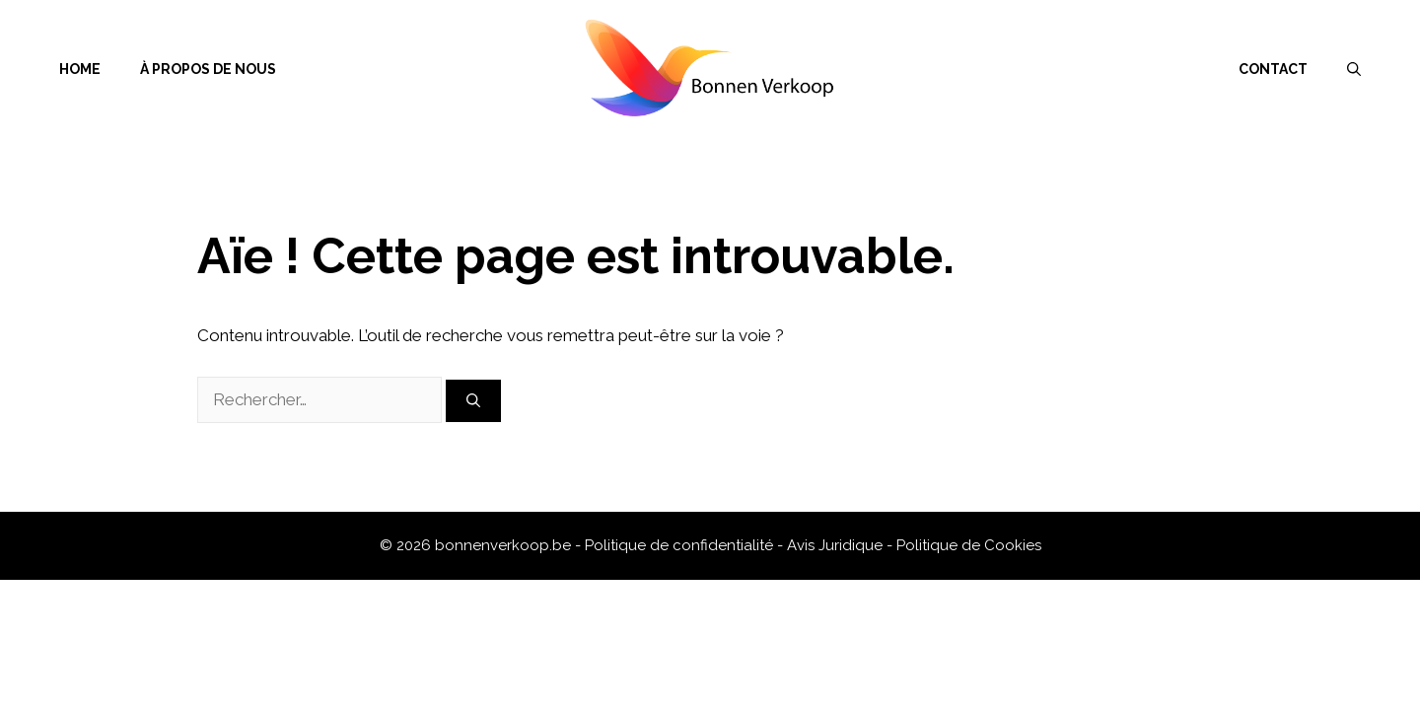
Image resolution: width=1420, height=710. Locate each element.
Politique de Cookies (968, 545)
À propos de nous (208, 69)
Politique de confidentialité (681, 545)
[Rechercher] (473, 401)
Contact (1273, 69)
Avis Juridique (837, 545)
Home (80, 69)
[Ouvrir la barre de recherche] (1354, 69)
